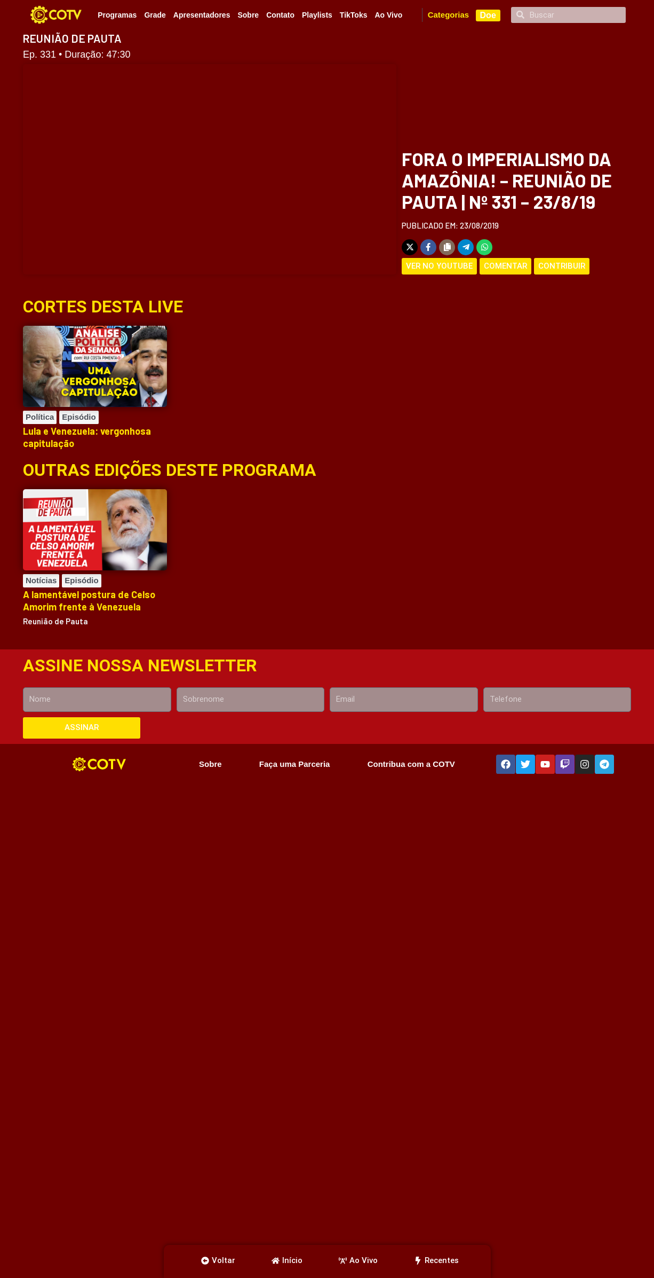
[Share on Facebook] (428, 247)
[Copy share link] (447, 247)
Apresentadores (201, 15)
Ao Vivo (388, 15)
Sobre (248, 15)
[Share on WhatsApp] (484, 247)
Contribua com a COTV (411, 764)
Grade (154, 15)
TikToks (354, 15)
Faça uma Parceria (294, 764)
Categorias (448, 14)
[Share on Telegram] (466, 247)
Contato (280, 15)
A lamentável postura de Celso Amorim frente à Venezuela (89, 601)
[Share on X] (410, 247)
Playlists (317, 15)
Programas (117, 15)
